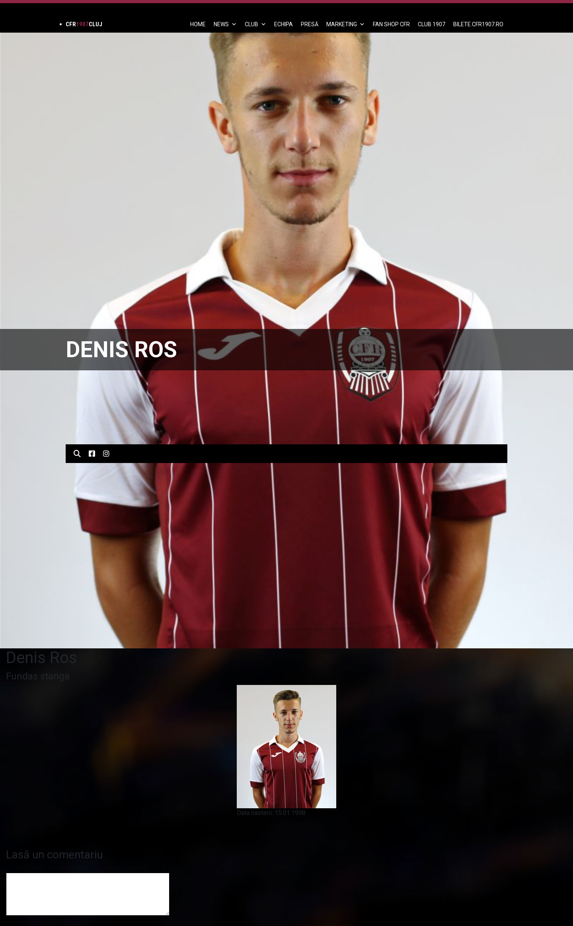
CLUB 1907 (431, 24)
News (225, 24)
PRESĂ (309, 24)
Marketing (345, 24)
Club (255, 24)
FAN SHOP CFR (391, 24)
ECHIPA (283, 24)
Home (198, 24)
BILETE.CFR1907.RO (478, 24)
